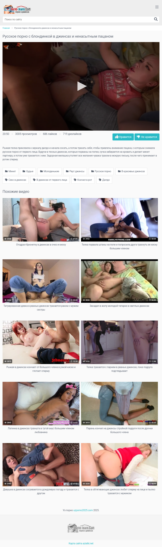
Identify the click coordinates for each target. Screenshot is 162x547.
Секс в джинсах (15, 179)
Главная (6, 28)
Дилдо (104, 179)
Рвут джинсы (75, 171)
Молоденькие (49, 171)
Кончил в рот (83, 179)
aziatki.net (88, 543)
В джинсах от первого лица (50, 179)
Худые (28, 171)
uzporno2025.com (83, 510)
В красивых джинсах (131, 171)
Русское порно (101, 171)
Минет (10, 171)
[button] (81, 86)
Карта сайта (75, 543)
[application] (81, 86)
